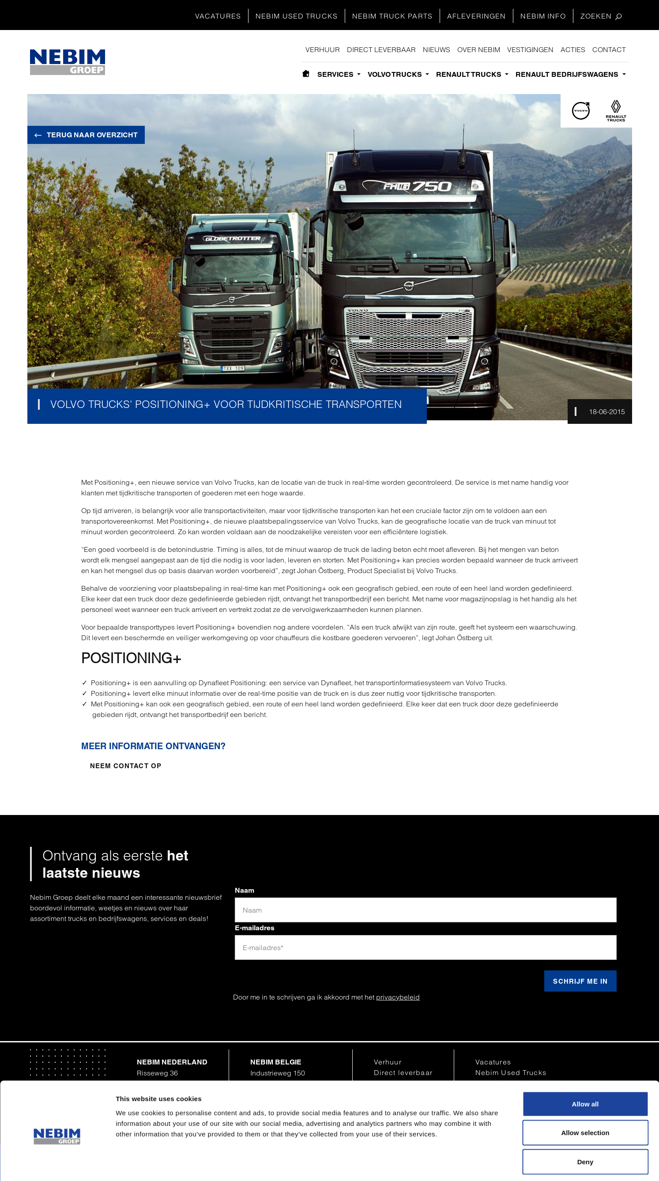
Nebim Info (542, 15)
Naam (244, 890)
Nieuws (436, 49)
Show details (460, 1163)
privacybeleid (398, 996)
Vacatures (218, 15)
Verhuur (322, 49)
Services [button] (336, 74)
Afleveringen (476, 15)
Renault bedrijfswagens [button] (568, 74)
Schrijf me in (580, 981)
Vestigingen (530, 49)
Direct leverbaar (381, 49)
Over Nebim (478, 49)
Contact (609, 49)
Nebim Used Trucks (297, 15)
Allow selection (585, 1094)
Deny (585, 1123)
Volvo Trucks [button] (396, 74)
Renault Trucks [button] (469, 74)
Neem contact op (126, 766)
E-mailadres (255, 928)
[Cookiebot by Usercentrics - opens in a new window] (57, 1163)
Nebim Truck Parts (392, 15)
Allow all (585, 1065)
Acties (573, 49)
